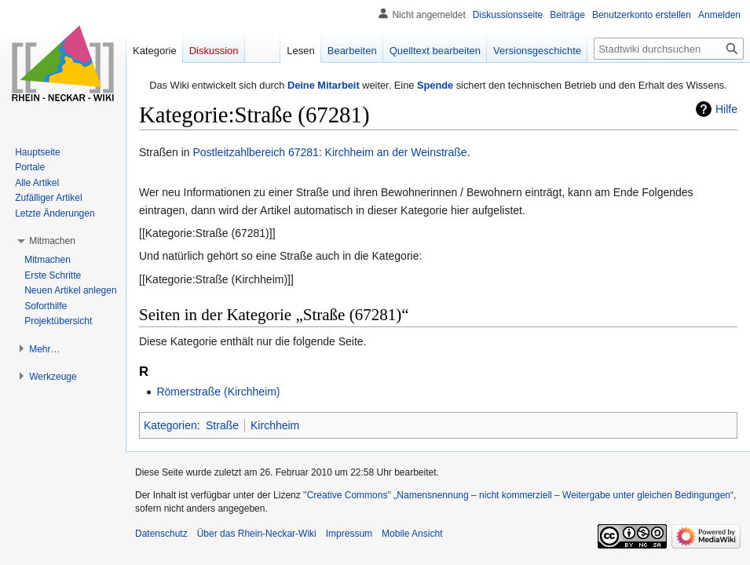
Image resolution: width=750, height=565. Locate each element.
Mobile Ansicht (412, 533)
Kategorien (170, 425)
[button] (52, 240)
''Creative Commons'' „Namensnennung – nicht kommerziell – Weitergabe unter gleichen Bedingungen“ (518, 495)
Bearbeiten (352, 50)
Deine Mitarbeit (323, 85)
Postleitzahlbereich (238, 152)
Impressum (349, 533)
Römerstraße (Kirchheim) (218, 391)
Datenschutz (161, 533)
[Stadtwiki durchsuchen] (669, 49)
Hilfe (726, 109)
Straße (222, 425)
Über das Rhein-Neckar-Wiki (256, 533)
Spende (435, 85)
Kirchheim (275, 425)
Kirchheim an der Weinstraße (396, 152)
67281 (303, 152)
